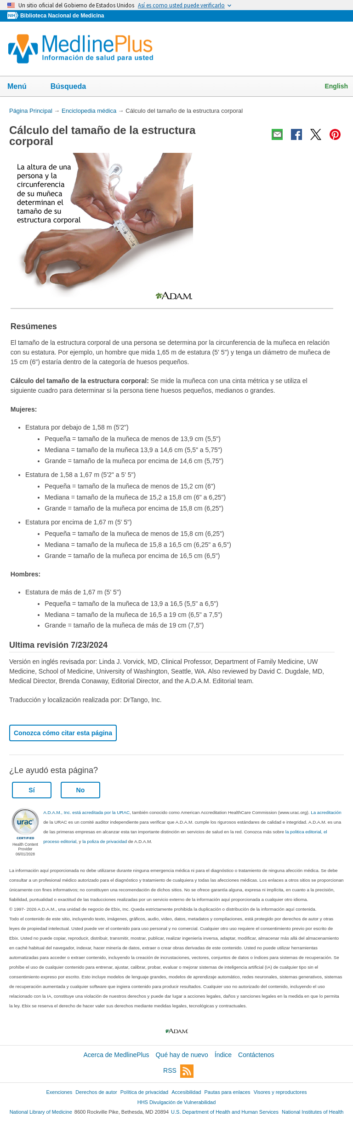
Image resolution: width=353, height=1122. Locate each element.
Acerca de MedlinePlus (116, 1054)
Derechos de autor (96, 1092)
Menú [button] (23, 87)
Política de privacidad (144, 1092)
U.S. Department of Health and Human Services (225, 1112)
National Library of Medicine (41, 1112)
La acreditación (326, 812)
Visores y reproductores (280, 1092)
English (336, 86)
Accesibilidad (186, 1092)
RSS (178, 1071)
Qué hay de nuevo (181, 1054)
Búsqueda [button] (74, 87)
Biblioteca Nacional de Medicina (62, 15)
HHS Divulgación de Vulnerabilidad (176, 1102)
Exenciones (59, 1092)
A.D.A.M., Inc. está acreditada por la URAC (86, 812)
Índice (223, 1054)
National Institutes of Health (312, 1112)
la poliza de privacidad (104, 841)
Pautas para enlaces (227, 1092)
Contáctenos (256, 1054)
